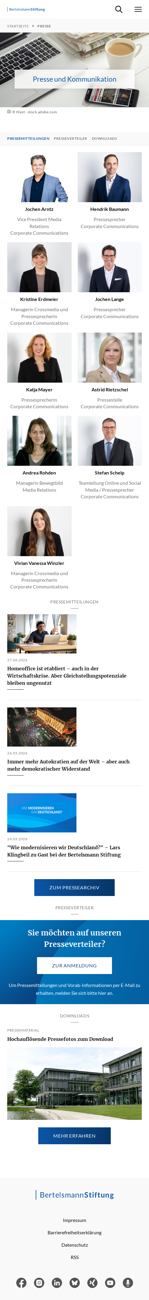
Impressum (74, 1220)
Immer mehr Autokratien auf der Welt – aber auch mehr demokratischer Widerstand (68, 765)
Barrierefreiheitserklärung (74, 1232)
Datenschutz (74, 1245)
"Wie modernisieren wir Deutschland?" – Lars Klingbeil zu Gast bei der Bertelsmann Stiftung (64, 851)
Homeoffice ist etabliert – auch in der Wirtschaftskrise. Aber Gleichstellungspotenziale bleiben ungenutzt (66, 676)
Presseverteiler (70, 138)
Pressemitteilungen (28, 138)
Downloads (104, 138)
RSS (75, 1257)
